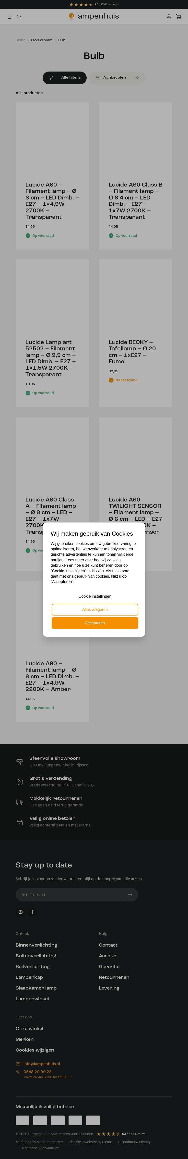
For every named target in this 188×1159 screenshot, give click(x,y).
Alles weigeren (95, 609)
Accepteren (95, 623)
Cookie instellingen (95, 596)
